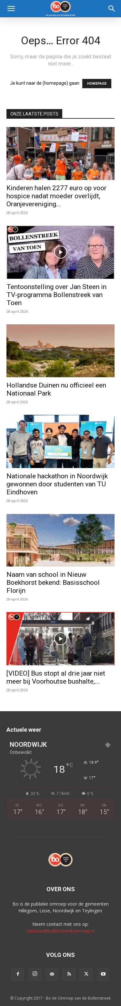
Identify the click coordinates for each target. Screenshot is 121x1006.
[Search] (112, 8)
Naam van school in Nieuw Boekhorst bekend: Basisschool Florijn (53, 582)
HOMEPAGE (96, 83)
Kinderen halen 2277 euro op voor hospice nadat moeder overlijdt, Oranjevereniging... (56, 196)
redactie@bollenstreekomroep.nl (61, 931)
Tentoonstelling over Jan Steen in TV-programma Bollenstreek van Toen (56, 295)
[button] (11, 8)
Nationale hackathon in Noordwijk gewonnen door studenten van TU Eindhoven (57, 484)
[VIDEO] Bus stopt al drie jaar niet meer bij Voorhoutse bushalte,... (55, 677)
